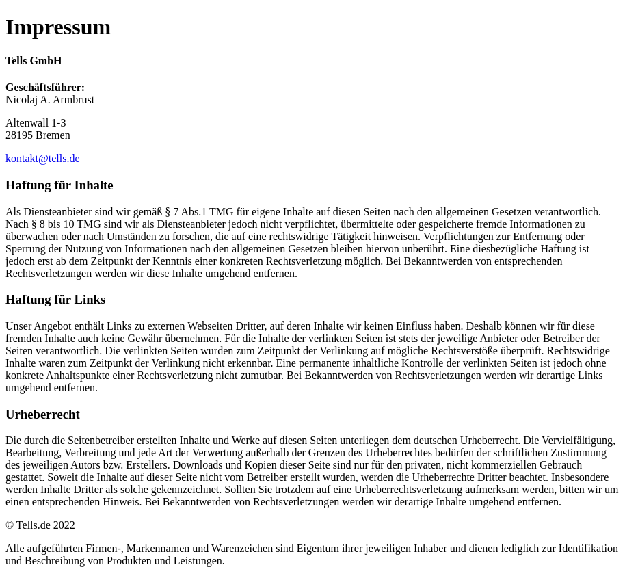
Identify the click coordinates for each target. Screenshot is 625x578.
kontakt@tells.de (42, 158)
